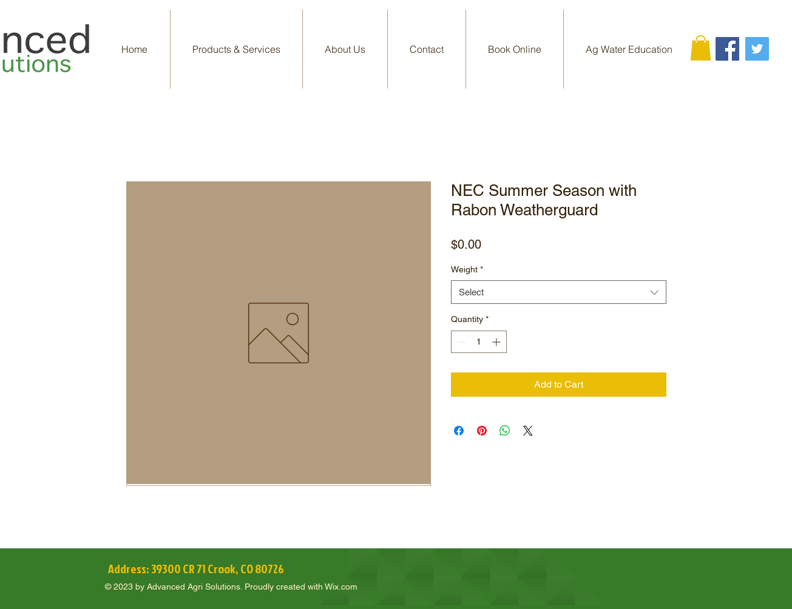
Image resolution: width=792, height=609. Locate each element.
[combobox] (558, 292)
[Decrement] (460, 341)
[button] (236, 49)
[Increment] (497, 341)
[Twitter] (757, 49)
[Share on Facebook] (459, 430)
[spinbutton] (479, 341)
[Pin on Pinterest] (482, 430)
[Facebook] (727, 49)
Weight (467, 269)
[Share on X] (528, 430)
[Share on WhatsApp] (505, 430)
